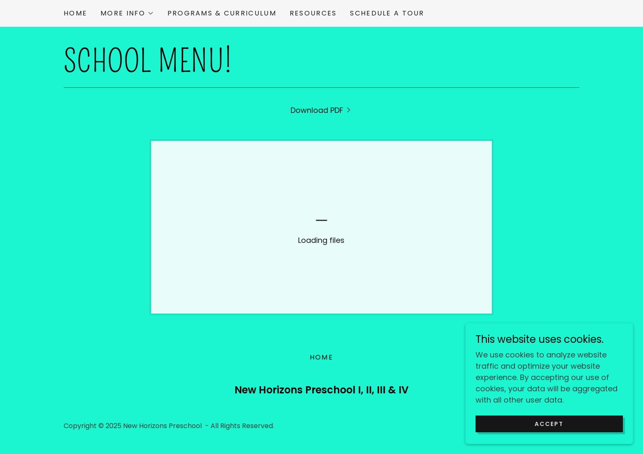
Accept (549, 424)
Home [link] (75, 13)
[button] (127, 13)
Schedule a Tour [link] (387, 13)
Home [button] (321, 357)
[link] (322, 110)
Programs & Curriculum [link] (221, 13)
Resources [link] (313, 13)
